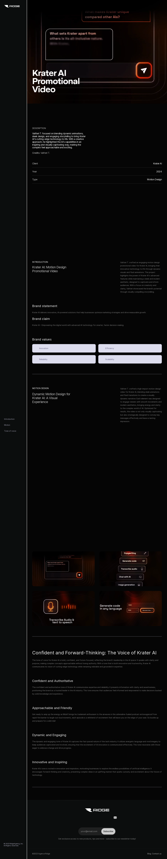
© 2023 (7, 844)
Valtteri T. (45, 153)
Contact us (157, 854)
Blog (149, 854)
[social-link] (5, 852)
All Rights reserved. (11, 846)
